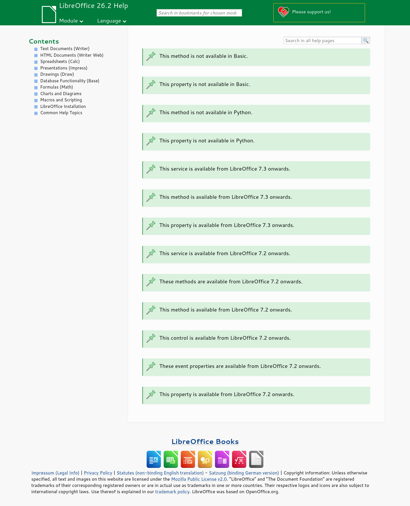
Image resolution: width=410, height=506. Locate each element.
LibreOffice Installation (63, 106)
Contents (43, 41)
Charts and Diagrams (60, 94)
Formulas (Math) (56, 87)
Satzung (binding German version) (244, 473)
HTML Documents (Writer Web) (72, 55)
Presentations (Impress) (63, 68)
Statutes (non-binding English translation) (160, 473)
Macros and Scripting (61, 100)
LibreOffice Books (205, 441)
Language (109, 20)
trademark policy (172, 491)
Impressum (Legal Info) (55, 473)
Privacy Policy (98, 473)
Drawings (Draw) (57, 74)
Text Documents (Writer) (65, 49)
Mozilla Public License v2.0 (199, 479)
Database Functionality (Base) (69, 81)
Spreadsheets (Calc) (60, 61)
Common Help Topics (61, 113)
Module (68, 20)
